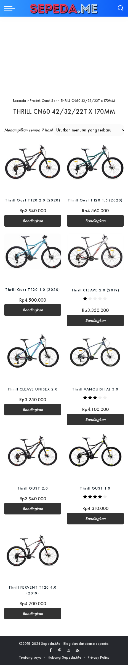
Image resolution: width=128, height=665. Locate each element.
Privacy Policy (99, 657)
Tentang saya (30, 657)
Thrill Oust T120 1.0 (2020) (32, 289)
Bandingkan (33, 221)
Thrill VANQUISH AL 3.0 (95, 389)
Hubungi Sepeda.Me (64, 657)
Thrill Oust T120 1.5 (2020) (95, 200)
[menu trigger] (11, 8)
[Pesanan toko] (89, 130)
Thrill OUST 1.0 (95, 488)
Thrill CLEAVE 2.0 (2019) (95, 290)
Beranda (19, 100)
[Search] (120, 8)
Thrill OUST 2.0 (32, 488)
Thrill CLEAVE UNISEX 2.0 (33, 389)
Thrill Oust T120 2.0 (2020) (32, 200)
